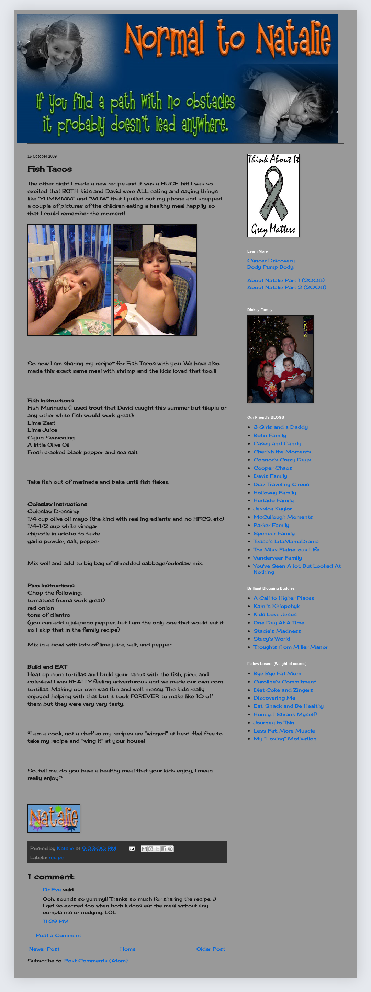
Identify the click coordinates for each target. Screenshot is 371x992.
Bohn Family (270, 435)
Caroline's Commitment (285, 681)
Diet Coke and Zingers (283, 690)
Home (128, 949)
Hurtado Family (274, 500)
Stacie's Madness (277, 631)
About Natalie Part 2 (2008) (286, 287)
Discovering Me (274, 698)
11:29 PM (56, 921)
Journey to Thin (274, 722)
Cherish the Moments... (284, 451)
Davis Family (270, 476)
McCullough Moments (283, 517)
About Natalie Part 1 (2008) (286, 280)
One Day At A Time (279, 622)
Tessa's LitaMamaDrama (286, 541)
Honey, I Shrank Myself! (285, 714)
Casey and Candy (277, 443)
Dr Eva (52, 889)
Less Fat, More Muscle (284, 731)
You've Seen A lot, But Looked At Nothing (297, 569)
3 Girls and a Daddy (281, 427)
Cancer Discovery (271, 260)
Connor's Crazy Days (282, 459)
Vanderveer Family (278, 558)
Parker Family (271, 525)
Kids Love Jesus (275, 614)
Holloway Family (275, 492)
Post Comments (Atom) (96, 961)
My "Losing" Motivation (285, 738)
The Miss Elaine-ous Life (286, 549)
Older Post (210, 949)
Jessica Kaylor (273, 508)
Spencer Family (274, 533)
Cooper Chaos (273, 468)
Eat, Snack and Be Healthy (289, 706)
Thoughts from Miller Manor (291, 647)
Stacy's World (272, 639)
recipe (56, 857)
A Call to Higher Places (284, 598)
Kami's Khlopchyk (277, 606)
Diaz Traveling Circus (281, 484)
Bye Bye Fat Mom (277, 673)
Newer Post (44, 949)
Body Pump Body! (271, 267)
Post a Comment (58, 935)
